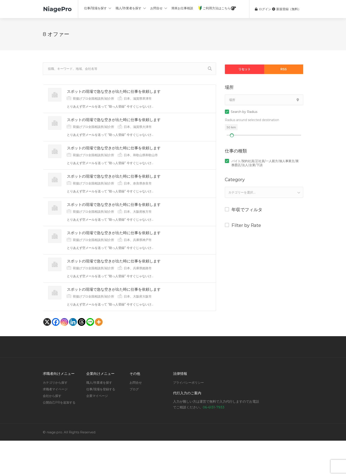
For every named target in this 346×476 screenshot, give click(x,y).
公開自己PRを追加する (59, 438)
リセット (244, 69)
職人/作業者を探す (128, 8)
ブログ (134, 425)
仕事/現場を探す (95, 8)
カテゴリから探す (55, 418)
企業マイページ (97, 431)
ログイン (260, 9)
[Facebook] (56, 357)
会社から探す (52, 431)
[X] (47, 357)
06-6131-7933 (213, 442)
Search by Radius (244, 112)
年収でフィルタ (246, 209)
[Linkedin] (73, 357)
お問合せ (156, 8)
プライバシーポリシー (188, 418)
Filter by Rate (246, 225)
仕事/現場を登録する (100, 425)
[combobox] (264, 192)
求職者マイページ (55, 425)
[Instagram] (64, 357)
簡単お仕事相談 (182, 8)
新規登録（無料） (286, 9)
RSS (283, 69)
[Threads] (81, 357)
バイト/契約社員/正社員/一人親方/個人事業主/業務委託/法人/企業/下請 (265, 163)
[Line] (90, 357)
